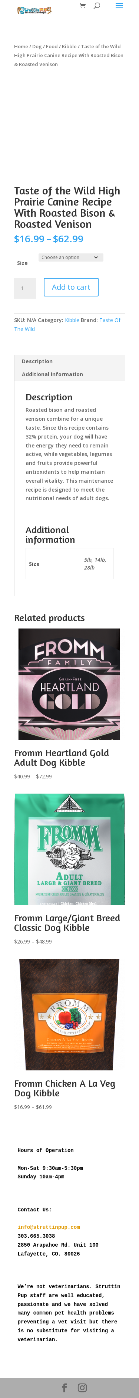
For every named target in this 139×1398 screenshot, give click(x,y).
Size (22, 262)
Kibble (69, 46)
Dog (37, 46)
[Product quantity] (25, 288)
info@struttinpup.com (49, 1227)
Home (21, 46)
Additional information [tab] (52, 374)
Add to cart (71, 287)
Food (52, 46)
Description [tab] (37, 361)
